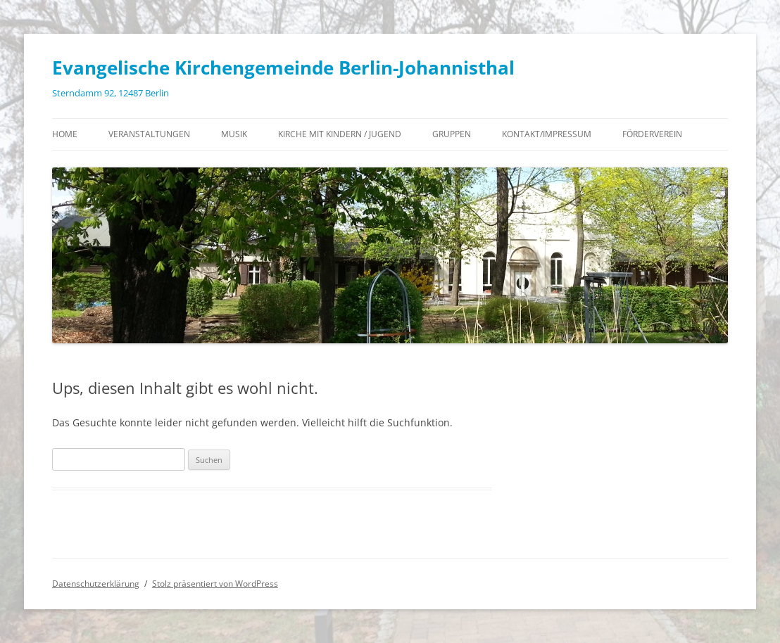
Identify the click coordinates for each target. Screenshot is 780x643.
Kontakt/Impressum (546, 134)
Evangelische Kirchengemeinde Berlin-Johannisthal (283, 67)
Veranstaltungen (149, 134)
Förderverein (652, 134)
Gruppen (451, 134)
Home (64, 134)
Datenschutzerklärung (95, 584)
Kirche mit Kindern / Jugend (339, 134)
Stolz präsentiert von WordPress (215, 584)
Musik (234, 134)
